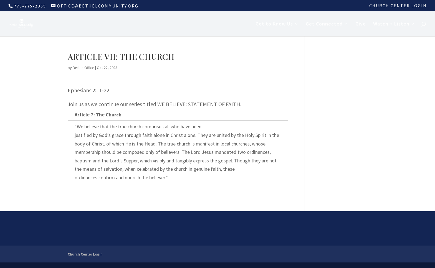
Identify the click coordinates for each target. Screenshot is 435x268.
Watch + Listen (391, 24)
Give (360, 24)
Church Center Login (398, 5)
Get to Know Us (274, 24)
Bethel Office (83, 67)
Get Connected (324, 24)
